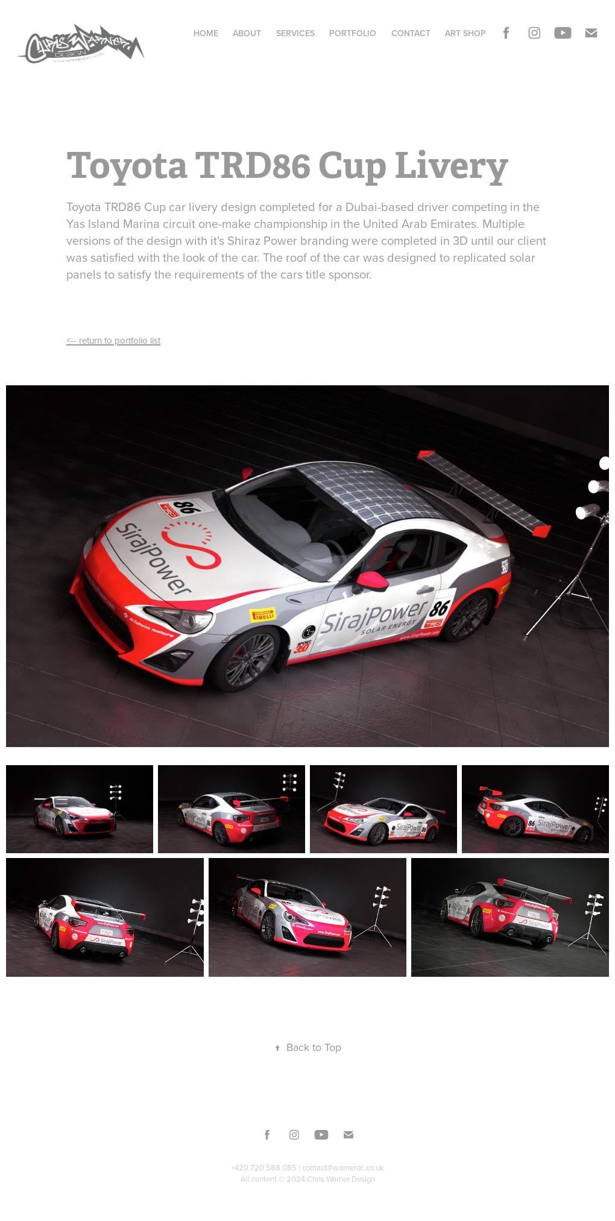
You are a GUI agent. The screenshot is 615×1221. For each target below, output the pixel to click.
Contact (410, 33)
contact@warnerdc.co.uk (343, 1167)
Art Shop (465, 33)
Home (206, 33)
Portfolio (352, 33)
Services (295, 33)
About (247, 33)
